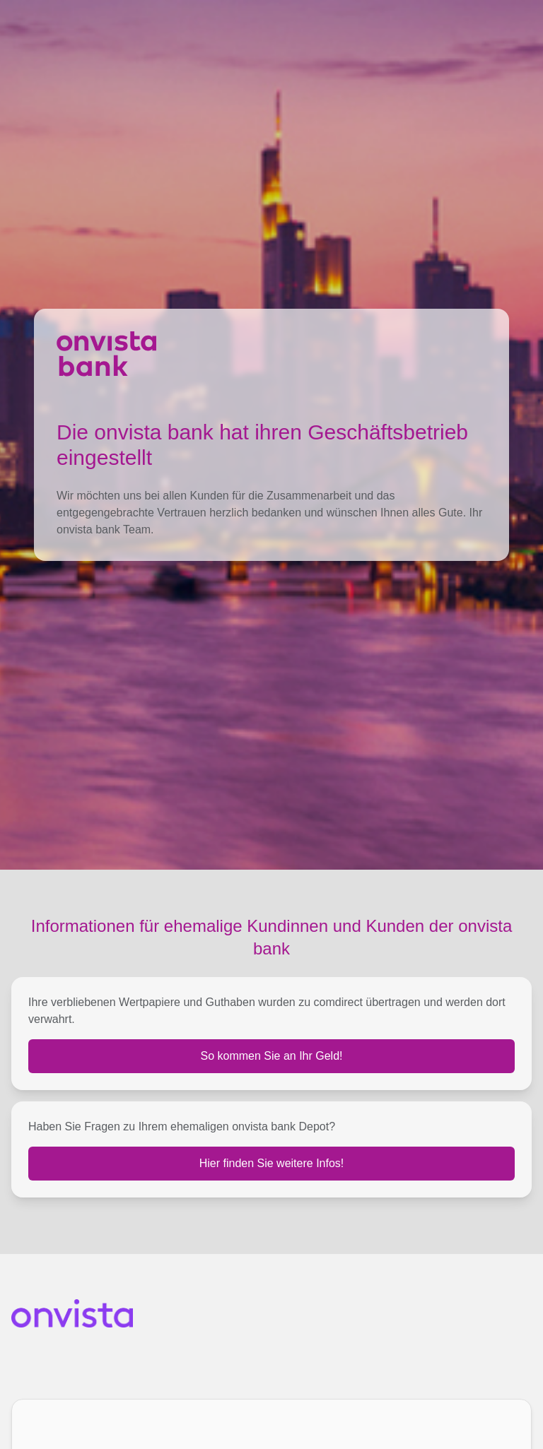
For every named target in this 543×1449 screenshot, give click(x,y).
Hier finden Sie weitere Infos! (271, 1163)
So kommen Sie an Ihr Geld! (272, 1056)
